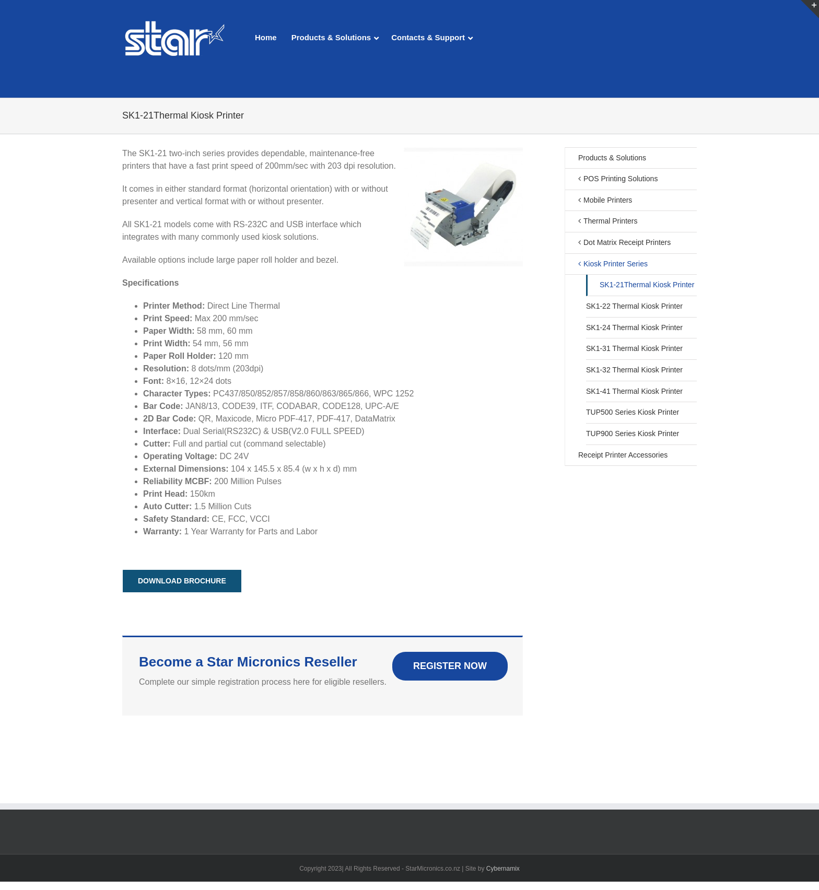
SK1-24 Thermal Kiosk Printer (634, 327)
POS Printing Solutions (620, 178)
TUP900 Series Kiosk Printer (632, 433)
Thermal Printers (610, 221)
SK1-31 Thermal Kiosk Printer (634, 348)
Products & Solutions (612, 158)
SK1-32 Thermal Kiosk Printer (634, 370)
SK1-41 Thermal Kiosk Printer (634, 391)
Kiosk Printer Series (615, 264)
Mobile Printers (607, 200)
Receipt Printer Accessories (623, 455)
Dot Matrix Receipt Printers (627, 242)
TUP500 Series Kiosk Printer (632, 412)
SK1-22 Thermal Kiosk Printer (634, 306)
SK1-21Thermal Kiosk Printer (647, 284)
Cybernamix (503, 868)
